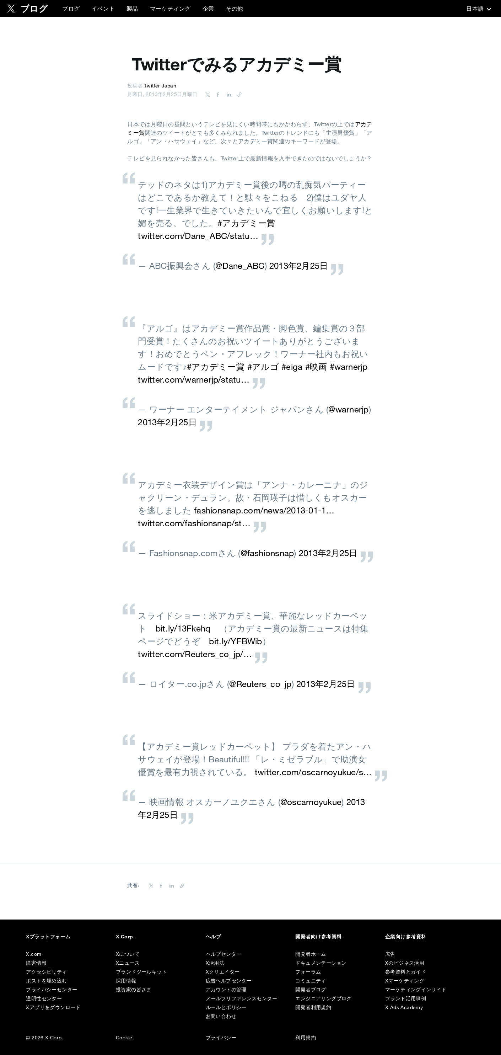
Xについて (128, 954)
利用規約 (305, 1037)
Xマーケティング (404, 980)
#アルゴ (263, 366)
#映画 (316, 366)
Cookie (124, 1037)
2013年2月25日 (298, 265)
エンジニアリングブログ (323, 998)
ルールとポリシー (226, 1007)
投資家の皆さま (134, 989)
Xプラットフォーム (48, 936)
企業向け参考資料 (405, 936)
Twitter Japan (160, 85)
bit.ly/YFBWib (235, 641)
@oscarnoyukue (310, 801)
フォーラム (308, 972)
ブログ (71, 8)
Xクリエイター (223, 972)
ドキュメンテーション (320, 963)
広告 (390, 954)
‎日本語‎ (478, 8)
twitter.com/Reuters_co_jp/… (195, 654)
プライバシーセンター (51, 989)
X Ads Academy (404, 1007)
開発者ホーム (310, 954)
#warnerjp (349, 366)
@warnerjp (348, 409)
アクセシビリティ (46, 972)
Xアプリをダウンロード (53, 1007)
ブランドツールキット (141, 972)
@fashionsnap (267, 553)
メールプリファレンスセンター (242, 998)
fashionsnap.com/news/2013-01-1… (264, 510)
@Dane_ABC (239, 265)
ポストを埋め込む (46, 980)
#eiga (291, 366)
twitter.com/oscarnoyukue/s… (313, 772)
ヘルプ (213, 936)
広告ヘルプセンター (229, 980)
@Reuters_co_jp (260, 683)
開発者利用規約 (313, 1007)
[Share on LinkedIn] (227, 94)
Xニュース (128, 963)
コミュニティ (310, 980)
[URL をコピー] (237, 94)
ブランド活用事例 (405, 998)
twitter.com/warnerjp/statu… (193, 379)
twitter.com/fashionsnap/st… (194, 523)
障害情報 (36, 963)
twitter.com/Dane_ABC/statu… (198, 235)
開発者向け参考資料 (318, 936)
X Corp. (125, 936)
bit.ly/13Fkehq (183, 628)
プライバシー (221, 1037)
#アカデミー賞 (246, 223)
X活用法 (215, 963)
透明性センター (44, 998)
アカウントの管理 (226, 989)
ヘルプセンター (224, 954)
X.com (33, 954)
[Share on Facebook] (216, 94)
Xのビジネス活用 (404, 963)
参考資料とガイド (405, 972)
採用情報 (126, 980)
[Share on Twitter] (207, 94)
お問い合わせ (221, 1016)
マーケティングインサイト (416, 989)
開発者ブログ (310, 989)
